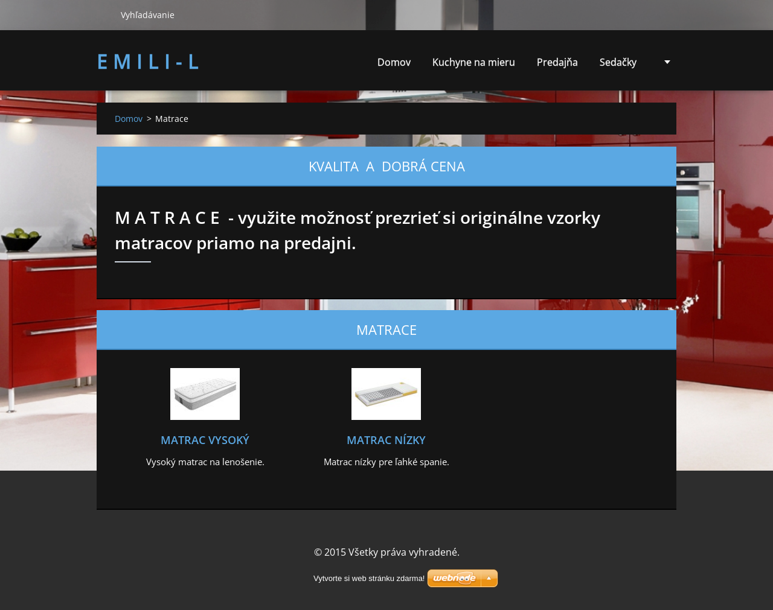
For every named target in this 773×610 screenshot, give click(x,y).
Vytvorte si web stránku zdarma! (369, 578)
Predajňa (557, 62)
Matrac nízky (386, 440)
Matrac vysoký (205, 440)
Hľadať (104, 14)
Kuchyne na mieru (473, 62)
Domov (394, 62)
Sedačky (618, 65)
